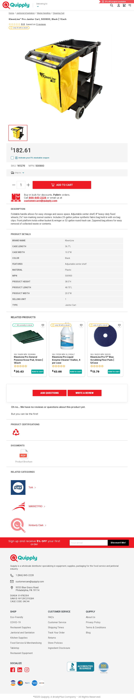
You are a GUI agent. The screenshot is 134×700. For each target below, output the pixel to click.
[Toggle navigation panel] (130, 5)
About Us (90, 617)
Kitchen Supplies (19, 637)
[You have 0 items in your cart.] (124, 5)
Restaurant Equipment (21, 653)
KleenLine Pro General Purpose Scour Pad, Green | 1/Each (28, 360)
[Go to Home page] (11, 13)
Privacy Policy (93, 622)
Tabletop (14, 648)
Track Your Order (56, 632)
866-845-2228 (37, 197)
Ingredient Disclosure (59, 648)
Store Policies (55, 642)
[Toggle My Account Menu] (118, 5)
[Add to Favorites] (43, 325)
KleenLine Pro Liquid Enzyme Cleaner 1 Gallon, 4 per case (66, 360)
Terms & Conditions (96, 627)
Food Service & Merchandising (26, 642)
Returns (52, 637)
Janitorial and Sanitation (22, 632)
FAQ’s (51, 617)
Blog (88, 632)
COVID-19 (15, 622)
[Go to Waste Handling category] (43, 13)
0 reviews (41, 24)
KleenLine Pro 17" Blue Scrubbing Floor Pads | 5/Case (102, 360)
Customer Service (57, 622)
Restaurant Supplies (20, 627)
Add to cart (37, 371)
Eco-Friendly (16, 617)
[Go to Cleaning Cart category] (58, 13)
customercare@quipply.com (40, 200)
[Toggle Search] (111, 5)
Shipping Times (56, 627)
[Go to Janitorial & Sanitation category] (25, 13)
